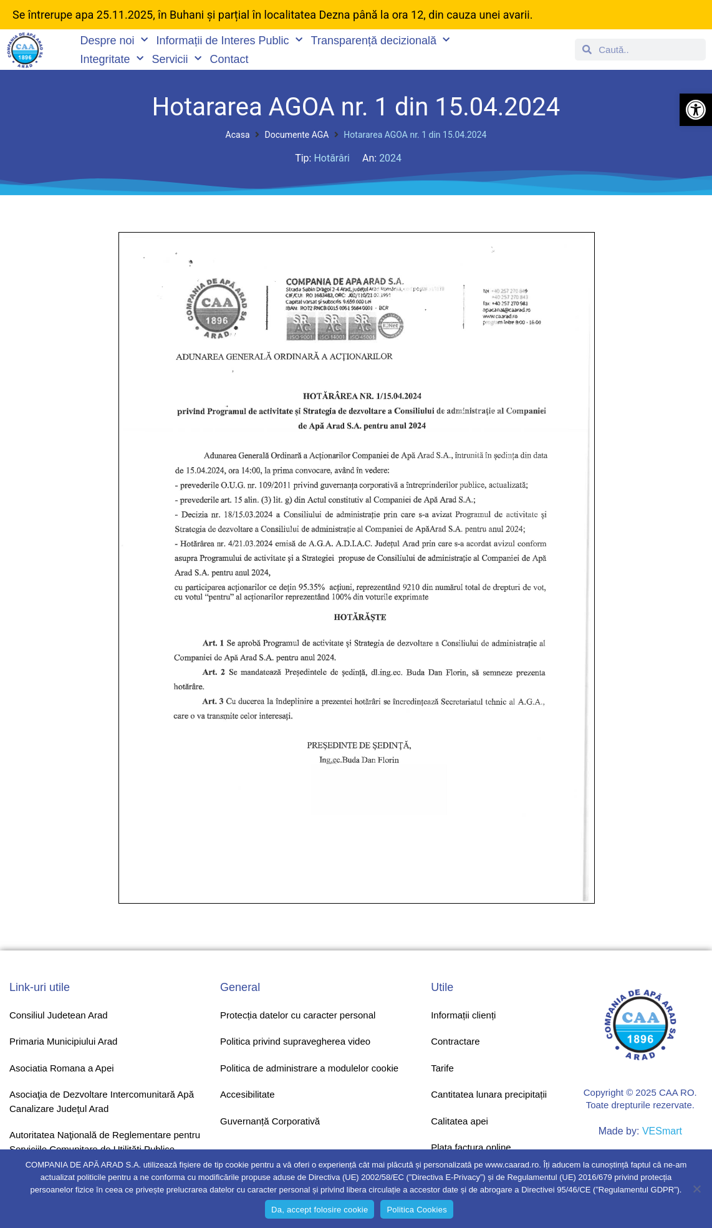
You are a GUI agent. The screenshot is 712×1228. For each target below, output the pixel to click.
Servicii (176, 59)
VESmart (662, 1131)
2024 (390, 158)
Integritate (111, 59)
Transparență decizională (380, 40)
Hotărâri (332, 158)
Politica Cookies (417, 1209)
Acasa (238, 135)
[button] (696, 110)
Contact (229, 59)
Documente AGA (297, 135)
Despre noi (113, 40)
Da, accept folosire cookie (319, 1209)
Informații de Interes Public (229, 40)
